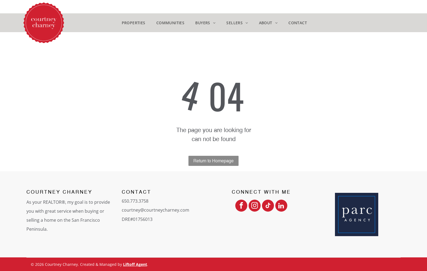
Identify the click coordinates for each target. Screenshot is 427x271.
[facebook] (241, 206)
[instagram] (255, 206)
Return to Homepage (213, 160)
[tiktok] (268, 206)
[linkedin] (281, 206)
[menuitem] (133, 23)
